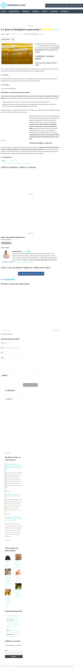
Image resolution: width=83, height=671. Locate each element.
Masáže (26, 11)
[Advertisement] (30, 20)
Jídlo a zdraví (9, 279)
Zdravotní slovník (52, 666)
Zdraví (23, 34)
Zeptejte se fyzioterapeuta (52, 5)
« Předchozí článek (5, 330)
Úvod (3, 11)
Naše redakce (25, 666)
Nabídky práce (73, 5)
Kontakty (80, 5)
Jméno (5, 342)
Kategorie (64, 11)
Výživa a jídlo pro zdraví (15, 34)
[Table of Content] (13, 39)
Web (2, 352)
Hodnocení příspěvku (6, 239)
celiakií (37, 45)
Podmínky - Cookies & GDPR (65, 666)
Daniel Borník (41, 34)
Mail (10, 347)
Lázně (44, 11)
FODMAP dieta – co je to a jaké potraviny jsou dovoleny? (13, 626)
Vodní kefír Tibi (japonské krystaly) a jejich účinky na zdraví (19, 594)
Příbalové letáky (41, 666)
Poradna (54, 11)
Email (6, 650)
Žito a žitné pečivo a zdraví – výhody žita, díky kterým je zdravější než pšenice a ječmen (8, 581)
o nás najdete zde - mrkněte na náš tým (24, 262)
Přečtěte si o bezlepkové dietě (11, 161)
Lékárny (35, 11)
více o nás (24, 251)
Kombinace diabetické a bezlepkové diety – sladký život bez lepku (17, 163)
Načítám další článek (30, 385)
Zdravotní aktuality (64, 5)
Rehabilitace (14, 11)
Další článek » (56, 330)
